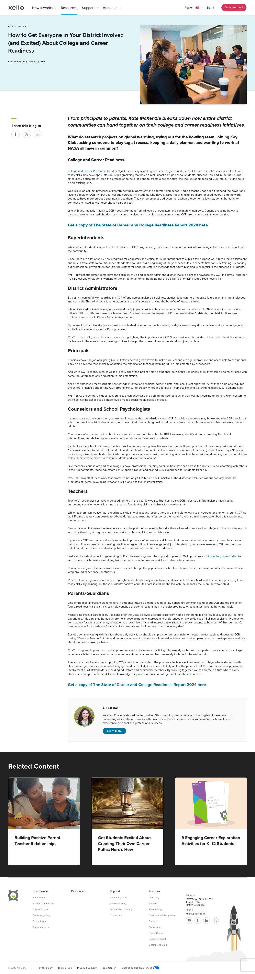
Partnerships (156, 909)
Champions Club (158, 944)
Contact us (116, 915)
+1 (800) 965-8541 (195, 913)
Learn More (114, 731)
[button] (194, 8)
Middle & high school (44, 903)
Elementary (38, 897)
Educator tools (40, 909)
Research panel (157, 939)
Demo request (234, 7)
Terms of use (65, 967)
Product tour (39, 921)
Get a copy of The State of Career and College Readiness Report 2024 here (138, 225)
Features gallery (41, 915)
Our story (154, 897)
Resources (69, 8)
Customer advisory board (162, 915)
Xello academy (118, 903)
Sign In (211, 7)
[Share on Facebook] (15, 134)
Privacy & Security (87, 967)
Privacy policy (45, 967)
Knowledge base (119, 897)
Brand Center (156, 933)
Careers (153, 921)
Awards (153, 903)
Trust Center (109, 967)
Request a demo (41, 927)
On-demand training (121, 909)
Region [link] (189, 7)
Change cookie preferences (140, 967)
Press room (155, 927)
